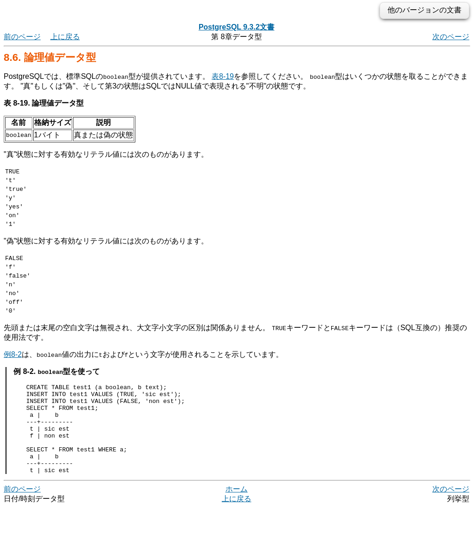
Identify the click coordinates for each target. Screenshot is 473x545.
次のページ (450, 37)
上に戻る (65, 37)
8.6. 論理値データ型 (50, 57)
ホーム (236, 526)
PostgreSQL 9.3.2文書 (236, 27)
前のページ (22, 37)
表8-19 (223, 76)
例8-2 (13, 374)
